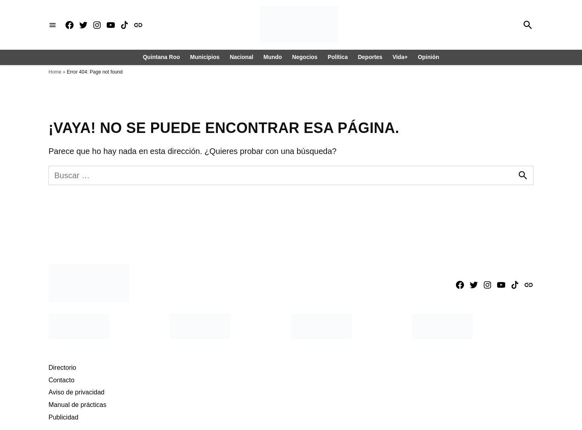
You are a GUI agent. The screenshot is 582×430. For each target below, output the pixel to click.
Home (54, 72)
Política (338, 57)
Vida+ (400, 57)
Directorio (62, 367)
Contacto (61, 380)
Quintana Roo (161, 57)
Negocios (305, 57)
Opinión (428, 57)
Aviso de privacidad (76, 392)
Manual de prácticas (77, 404)
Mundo (273, 57)
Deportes (370, 57)
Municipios (204, 57)
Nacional (241, 57)
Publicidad (63, 417)
